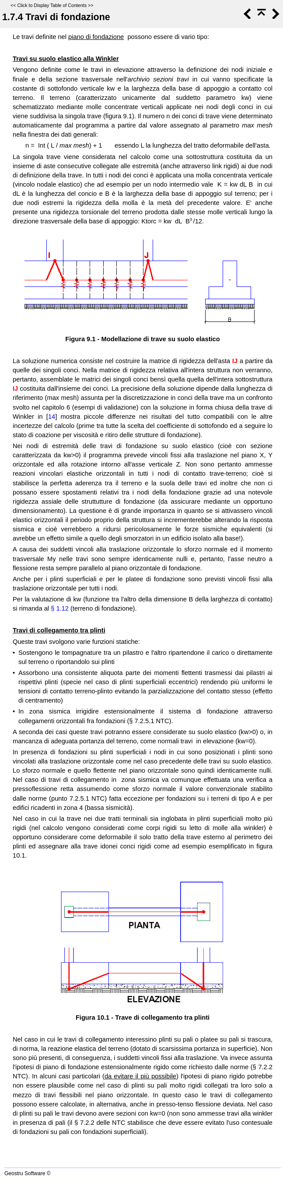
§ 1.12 (60, 608)
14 (51, 416)
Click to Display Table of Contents (52, 5)
